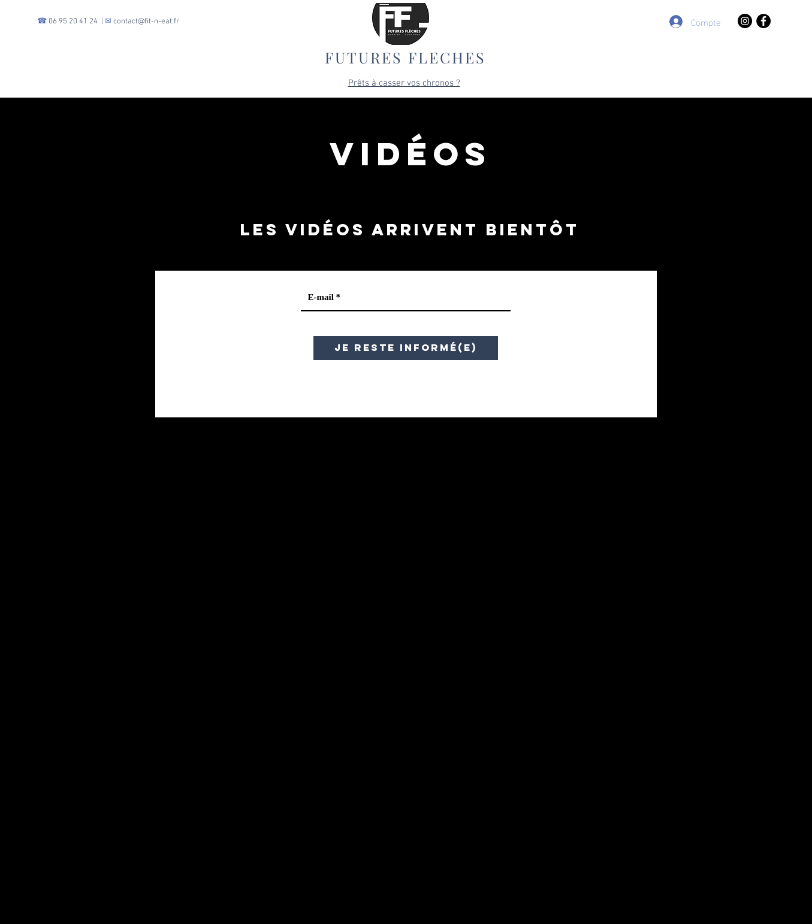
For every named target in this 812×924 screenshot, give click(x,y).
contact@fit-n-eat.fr (146, 21)
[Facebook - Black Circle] (763, 21)
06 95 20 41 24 (73, 21)
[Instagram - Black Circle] (745, 21)
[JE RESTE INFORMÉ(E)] (405, 348)
